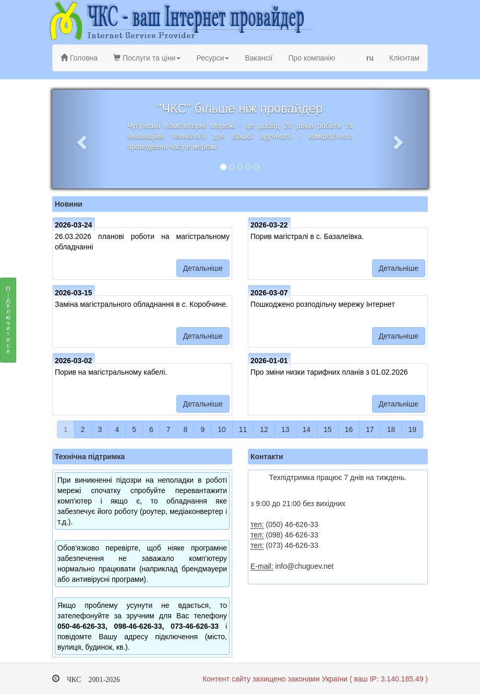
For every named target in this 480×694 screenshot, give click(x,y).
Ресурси (212, 58)
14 (307, 429)
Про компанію (311, 58)
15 (327, 429)
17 (370, 429)
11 (243, 429)
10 (222, 429)
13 (285, 429)
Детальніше (203, 268)
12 (264, 429)
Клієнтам (404, 58)
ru (370, 58)
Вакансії (258, 58)
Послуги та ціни (147, 58)
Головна (79, 58)
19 (412, 429)
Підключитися (8, 323)
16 (349, 429)
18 (391, 429)
